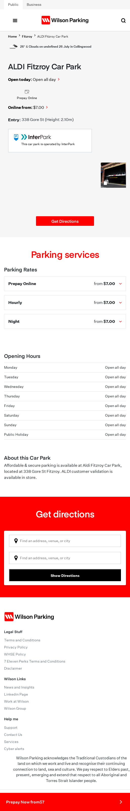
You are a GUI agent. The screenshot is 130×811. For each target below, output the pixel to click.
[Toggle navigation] (15, 20)
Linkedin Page (16, 694)
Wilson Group (15, 708)
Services (11, 742)
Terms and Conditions (22, 640)
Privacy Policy (16, 647)
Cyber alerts (14, 749)
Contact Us (13, 735)
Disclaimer (13, 668)
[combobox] (65, 541)
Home (12, 36)
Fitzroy (27, 36)
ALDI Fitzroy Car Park (52, 36)
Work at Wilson (16, 701)
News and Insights (19, 687)
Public (13, 5)
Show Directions (65, 575)
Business (34, 5)
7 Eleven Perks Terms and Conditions (34, 661)
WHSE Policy (15, 654)
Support (10, 728)
